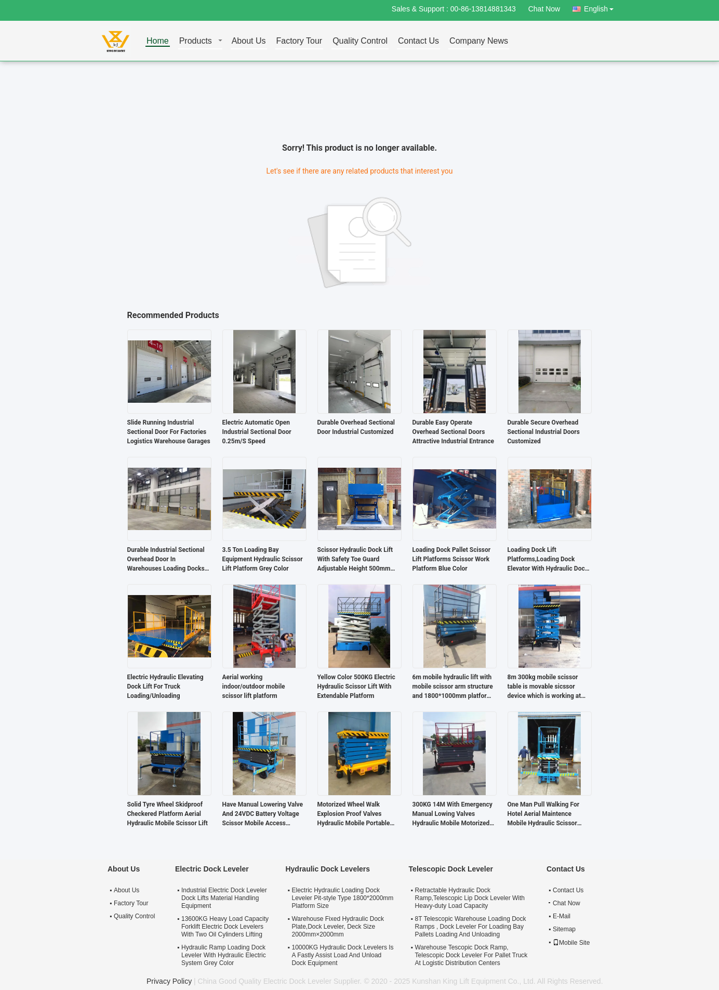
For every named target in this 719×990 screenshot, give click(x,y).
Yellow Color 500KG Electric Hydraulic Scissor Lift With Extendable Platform (356, 686)
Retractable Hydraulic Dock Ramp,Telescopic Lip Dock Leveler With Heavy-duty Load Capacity (470, 898)
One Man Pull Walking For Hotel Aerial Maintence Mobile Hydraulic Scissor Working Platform (544, 814)
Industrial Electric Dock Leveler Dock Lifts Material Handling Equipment (224, 898)
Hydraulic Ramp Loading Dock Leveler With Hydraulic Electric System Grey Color (223, 955)
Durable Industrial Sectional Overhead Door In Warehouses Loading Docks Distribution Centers (166, 559)
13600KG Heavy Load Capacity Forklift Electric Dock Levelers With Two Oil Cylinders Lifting (225, 926)
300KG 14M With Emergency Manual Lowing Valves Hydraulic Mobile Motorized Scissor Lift (452, 814)
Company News (478, 41)
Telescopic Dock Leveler (451, 869)
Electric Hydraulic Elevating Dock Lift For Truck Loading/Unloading (165, 686)
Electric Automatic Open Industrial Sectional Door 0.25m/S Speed (256, 432)
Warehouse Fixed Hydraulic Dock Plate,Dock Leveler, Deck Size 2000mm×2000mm (337, 926)
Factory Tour (299, 41)
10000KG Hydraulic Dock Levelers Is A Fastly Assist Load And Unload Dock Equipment (342, 955)
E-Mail (561, 916)
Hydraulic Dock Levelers (327, 869)
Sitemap (564, 929)
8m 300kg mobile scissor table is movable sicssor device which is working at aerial (544, 687)
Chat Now (544, 9)
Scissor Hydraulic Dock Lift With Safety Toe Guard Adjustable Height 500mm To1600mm (355, 559)
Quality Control (360, 41)
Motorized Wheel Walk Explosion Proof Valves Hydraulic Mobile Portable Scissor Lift (353, 814)
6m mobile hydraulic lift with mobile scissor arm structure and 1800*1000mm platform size (452, 687)
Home (158, 41)
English (601, 7)
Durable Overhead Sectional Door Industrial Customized (356, 427)
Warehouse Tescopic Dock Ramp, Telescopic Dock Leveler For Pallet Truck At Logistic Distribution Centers (471, 955)
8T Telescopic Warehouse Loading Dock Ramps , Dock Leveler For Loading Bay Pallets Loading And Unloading (470, 926)
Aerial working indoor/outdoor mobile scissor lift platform (253, 686)
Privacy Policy (169, 981)
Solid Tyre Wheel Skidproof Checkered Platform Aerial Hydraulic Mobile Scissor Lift (167, 814)
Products (195, 41)
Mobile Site (571, 942)
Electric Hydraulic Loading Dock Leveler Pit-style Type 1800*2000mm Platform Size (342, 898)
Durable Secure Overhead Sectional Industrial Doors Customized (544, 432)
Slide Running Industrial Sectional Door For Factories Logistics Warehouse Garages (168, 432)
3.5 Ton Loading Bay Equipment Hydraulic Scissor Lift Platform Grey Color (262, 559)
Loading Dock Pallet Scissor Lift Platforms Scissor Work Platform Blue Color (451, 559)
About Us (249, 41)
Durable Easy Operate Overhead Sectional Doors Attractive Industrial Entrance (453, 432)
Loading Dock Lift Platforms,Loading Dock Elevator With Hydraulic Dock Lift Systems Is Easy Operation (548, 559)
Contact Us (418, 41)
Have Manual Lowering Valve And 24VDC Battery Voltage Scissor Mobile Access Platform (262, 814)
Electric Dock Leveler (212, 869)
